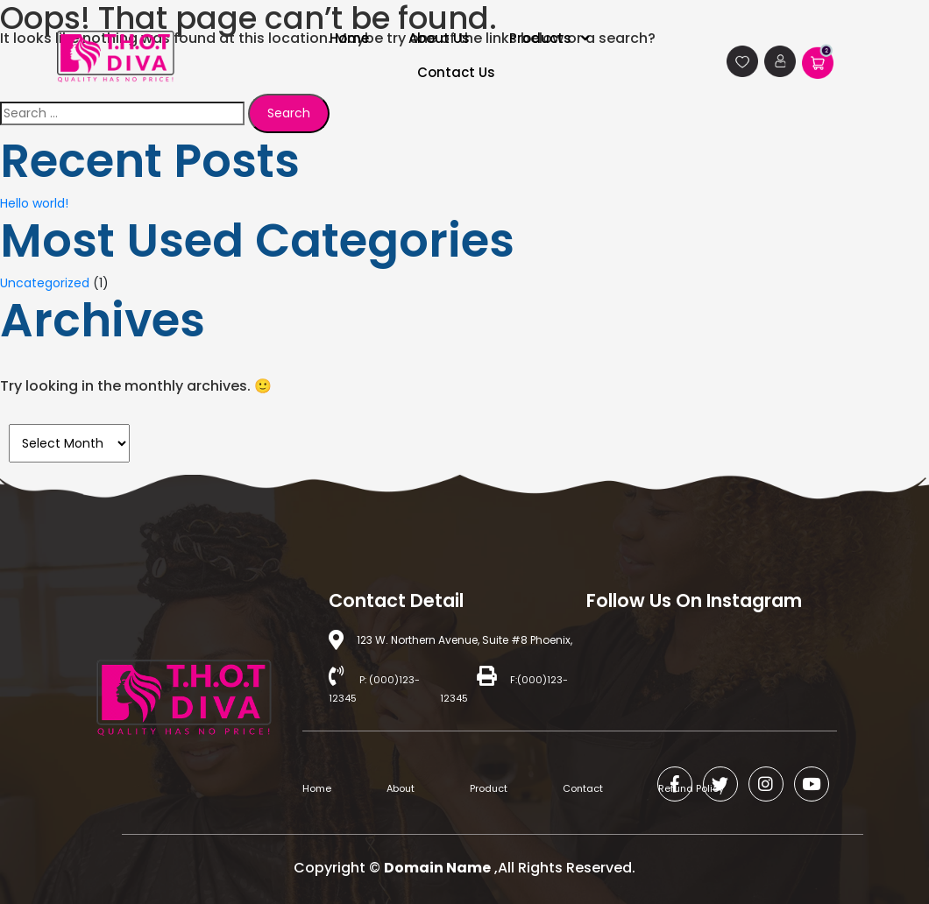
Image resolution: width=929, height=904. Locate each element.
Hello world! (34, 203)
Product (488, 788)
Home (316, 788)
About (400, 788)
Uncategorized (44, 283)
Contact (583, 788)
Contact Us (456, 72)
